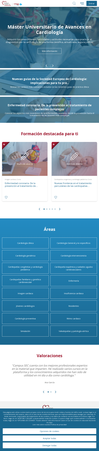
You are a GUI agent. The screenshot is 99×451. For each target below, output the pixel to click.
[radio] (6, 197)
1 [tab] (44, 209)
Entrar (92, 3)
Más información (49, 51)
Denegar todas (49, 445)
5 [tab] (55, 209)
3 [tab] (49, 209)
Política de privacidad (59, 425)
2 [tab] (46, 209)
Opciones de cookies (49, 431)
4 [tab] (52, 209)
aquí (50, 422)
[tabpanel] (25, 173)
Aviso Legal (87, 416)
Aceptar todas (49, 438)
